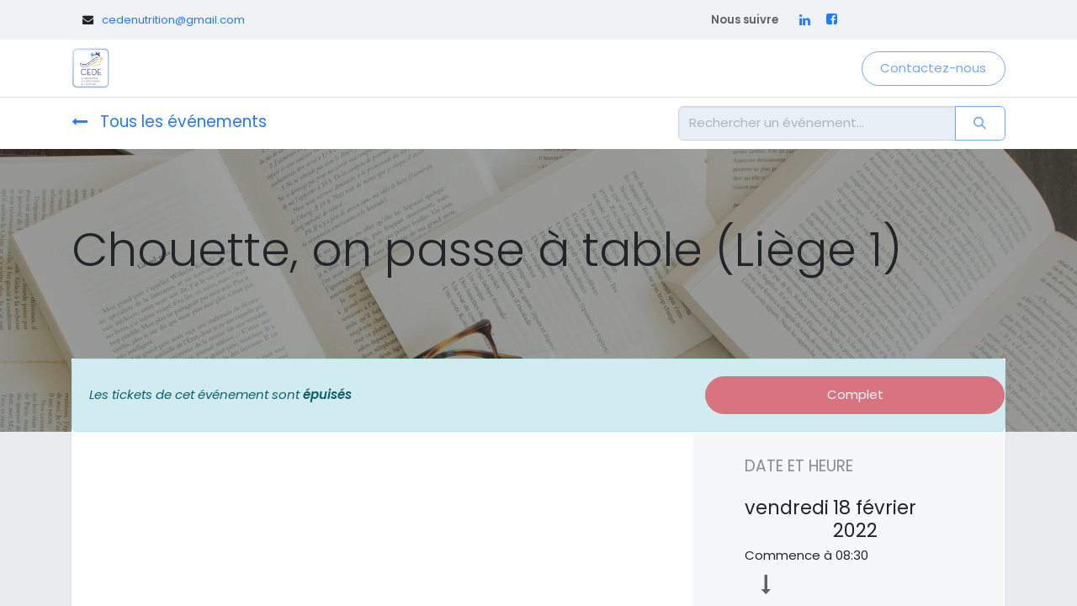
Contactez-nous (933, 68)
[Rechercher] (980, 123)
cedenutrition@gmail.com (173, 20)
